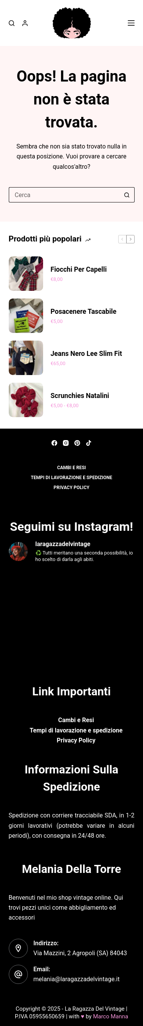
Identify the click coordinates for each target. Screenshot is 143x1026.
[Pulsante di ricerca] (127, 194)
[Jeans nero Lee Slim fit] (26, 358)
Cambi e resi (71, 467)
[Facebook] (54, 443)
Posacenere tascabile (84, 311)
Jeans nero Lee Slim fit (86, 353)
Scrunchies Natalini (80, 396)
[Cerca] (11, 23)
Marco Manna (110, 1016)
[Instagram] (66, 443)
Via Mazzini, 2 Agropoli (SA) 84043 (80, 953)
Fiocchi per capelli (79, 269)
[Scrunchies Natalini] (26, 400)
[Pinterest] (77, 443)
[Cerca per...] (64, 194)
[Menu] (131, 23)
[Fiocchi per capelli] (26, 273)
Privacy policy (72, 487)
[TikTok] (89, 443)
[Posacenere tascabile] (26, 316)
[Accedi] (25, 23)
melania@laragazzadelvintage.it (77, 979)
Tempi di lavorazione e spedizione (71, 477)
